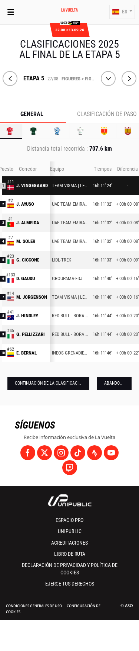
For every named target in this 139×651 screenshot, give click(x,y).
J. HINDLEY (27, 315)
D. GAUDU (25, 278)
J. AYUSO (25, 204)
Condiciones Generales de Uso (34, 605)
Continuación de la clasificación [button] (49, 383)
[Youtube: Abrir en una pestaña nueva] (111, 452)
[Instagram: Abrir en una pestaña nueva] (61, 452)
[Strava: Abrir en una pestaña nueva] (94, 452)
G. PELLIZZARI (30, 334)
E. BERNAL (26, 353)
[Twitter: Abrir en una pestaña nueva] (44, 452)
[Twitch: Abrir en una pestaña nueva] (69, 467)
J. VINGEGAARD (32, 185)
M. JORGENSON (31, 297)
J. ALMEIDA (27, 222)
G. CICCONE (27, 260)
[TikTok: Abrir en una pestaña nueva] (77, 452)
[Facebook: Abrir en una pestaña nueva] (27, 452)
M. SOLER (25, 241)
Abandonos (115, 383)
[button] (122, 12)
